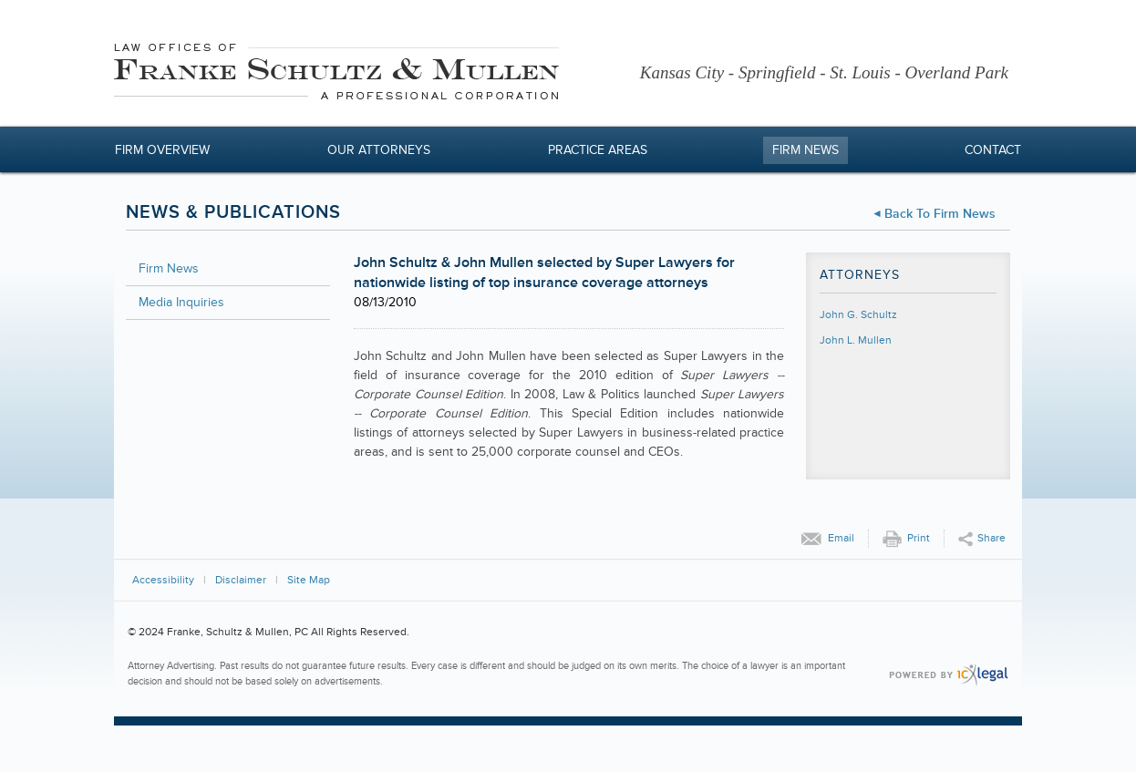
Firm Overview (162, 150)
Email (841, 538)
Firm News (805, 150)
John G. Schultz (858, 315)
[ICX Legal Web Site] (948, 675)
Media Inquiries (181, 302)
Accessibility (163, 580)
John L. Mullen (856, 340)
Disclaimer (240, 580)
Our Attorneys (378, 150)
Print (918, 538)
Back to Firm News (940, 213)
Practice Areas (597, 150)
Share (991, 538)
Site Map (308, 580)
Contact (993, 150)
